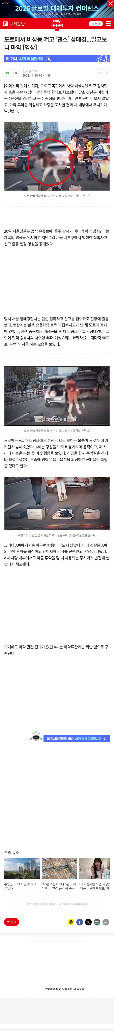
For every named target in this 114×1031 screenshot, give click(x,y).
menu (108, 23)
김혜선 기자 (30, 71)
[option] (57, 9)
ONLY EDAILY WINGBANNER (57, 23)
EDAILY (5, 23)
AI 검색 (96, 24)
